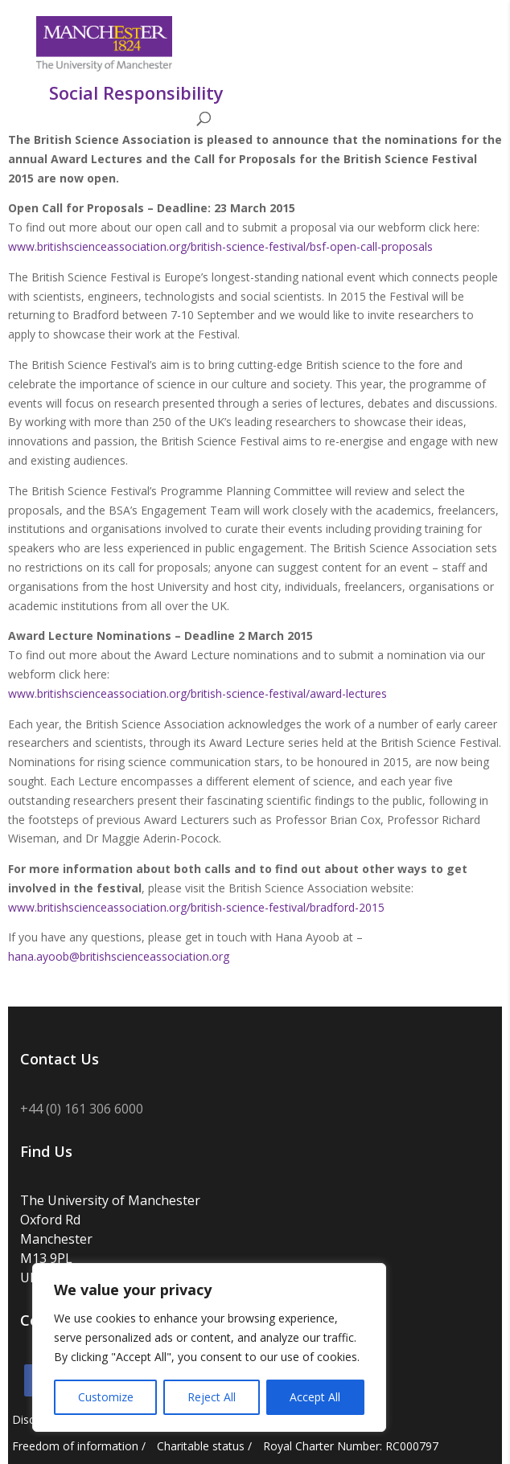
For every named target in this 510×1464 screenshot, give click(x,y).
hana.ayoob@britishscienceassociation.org (118, 956)
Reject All (211, 1397)
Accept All (315, 1397)
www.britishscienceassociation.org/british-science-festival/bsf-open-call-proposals (220, 246)
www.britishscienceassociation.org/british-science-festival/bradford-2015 (196, 907)
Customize (106, 1397)
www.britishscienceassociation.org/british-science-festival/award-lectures (197, 693)
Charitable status (201, 1446)
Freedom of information (75, 1446)
